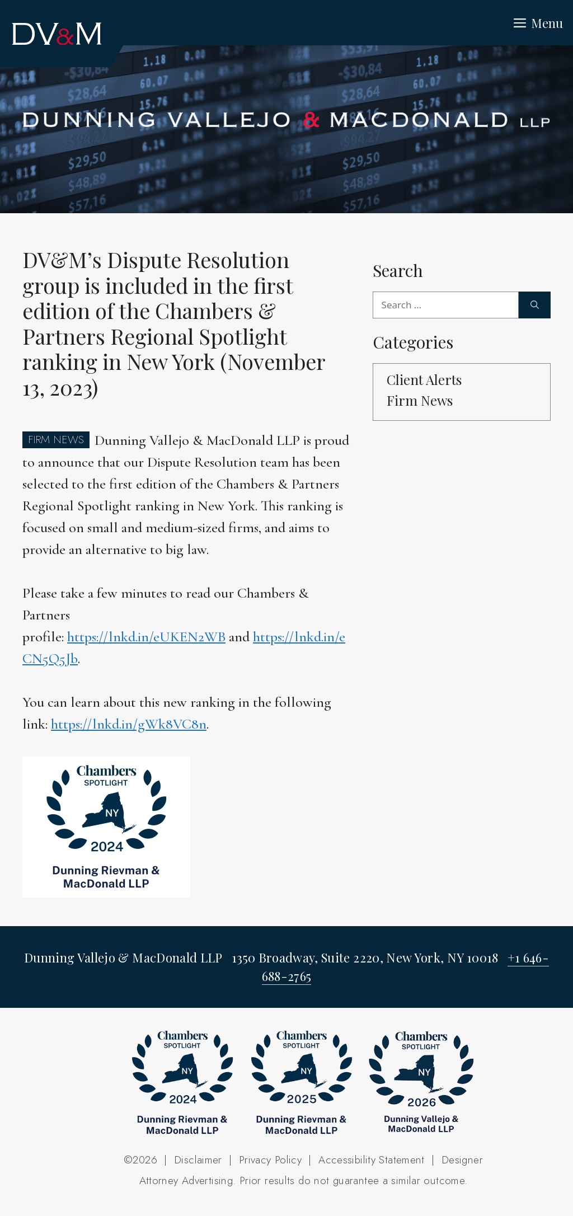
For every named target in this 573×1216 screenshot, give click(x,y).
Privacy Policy (270, 1159)
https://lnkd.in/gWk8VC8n (128, 724)
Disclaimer (198, 1159)
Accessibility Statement (371, 1159)
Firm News (420, 400)
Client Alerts (424, 379)
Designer (462, 1159)
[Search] (535, 305)
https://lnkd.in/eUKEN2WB (146, 636)
